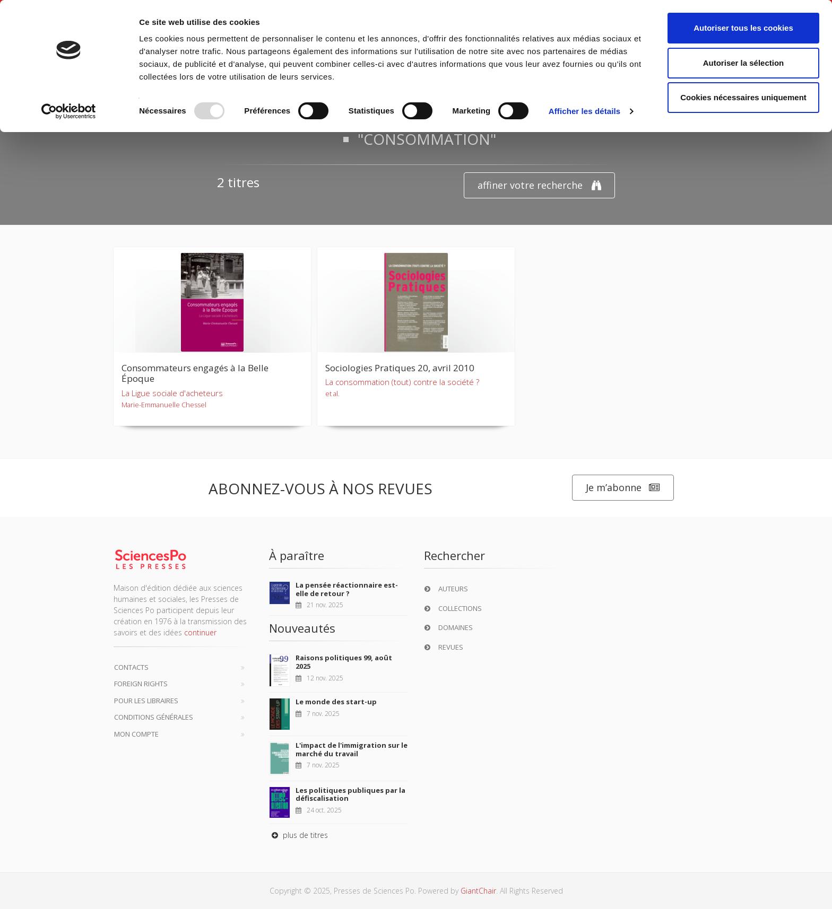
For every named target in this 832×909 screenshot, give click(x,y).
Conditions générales (153, 717)
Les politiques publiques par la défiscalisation (350, 794)
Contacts (131, 667)
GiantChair (478, 891)
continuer (200, 632)
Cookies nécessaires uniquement (743, 97)
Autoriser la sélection (743, 62)
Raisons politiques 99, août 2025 (344, 662)
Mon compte (136, 734)
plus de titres (298, 835)
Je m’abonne (623, 487)
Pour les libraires (146, 700)
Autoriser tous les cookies (743, 27)
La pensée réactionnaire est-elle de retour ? (347, 589)
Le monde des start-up (336, 701)
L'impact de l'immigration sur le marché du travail (352, 749)
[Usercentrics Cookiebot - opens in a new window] (68, 111)
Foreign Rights (141, 683)
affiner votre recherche (539, 185)
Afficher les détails (584, 111)
